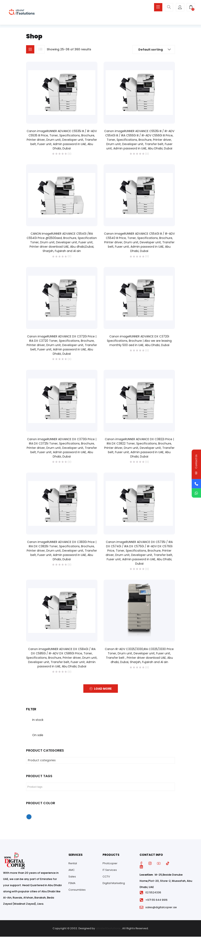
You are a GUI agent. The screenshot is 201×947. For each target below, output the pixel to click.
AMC (71, 870)
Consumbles (77, 890)
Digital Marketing (114, 883)
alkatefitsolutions (108, 928)
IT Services (110, 870)
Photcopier (110, 863)
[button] (191, 8)
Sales (72, 876)
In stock (37, 720)
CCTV (106, 876)
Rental (72, 863)
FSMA (71, 883)
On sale (37, 735)
